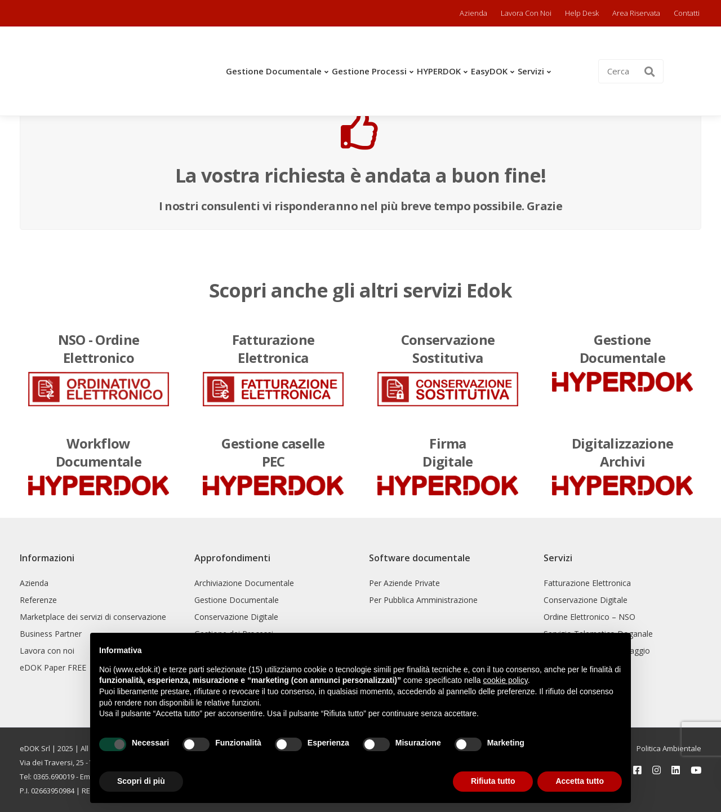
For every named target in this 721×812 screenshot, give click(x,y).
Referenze (38, 599)
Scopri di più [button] (141, 781)
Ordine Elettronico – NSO (589, 616)
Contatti (687, 13)
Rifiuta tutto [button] (493, 781)
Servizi (531, 71)
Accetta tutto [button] (579, 781)
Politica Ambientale (669, 748)
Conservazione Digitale (236, 616)
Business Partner (51, 633)
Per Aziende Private (404, 583)
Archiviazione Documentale (244, 583)
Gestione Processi (369, 71)
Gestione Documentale (274, 71)
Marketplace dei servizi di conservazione (93, 616)
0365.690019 (53, 776)
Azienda (473, 13)
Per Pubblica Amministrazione (423, 599)
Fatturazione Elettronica (587, 583)
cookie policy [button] (505, 680)
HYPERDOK (439, 71)
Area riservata (636, 13)
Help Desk (582, 13)
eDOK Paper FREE (53, 667)
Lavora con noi (526, 13)
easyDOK (489, 71)
